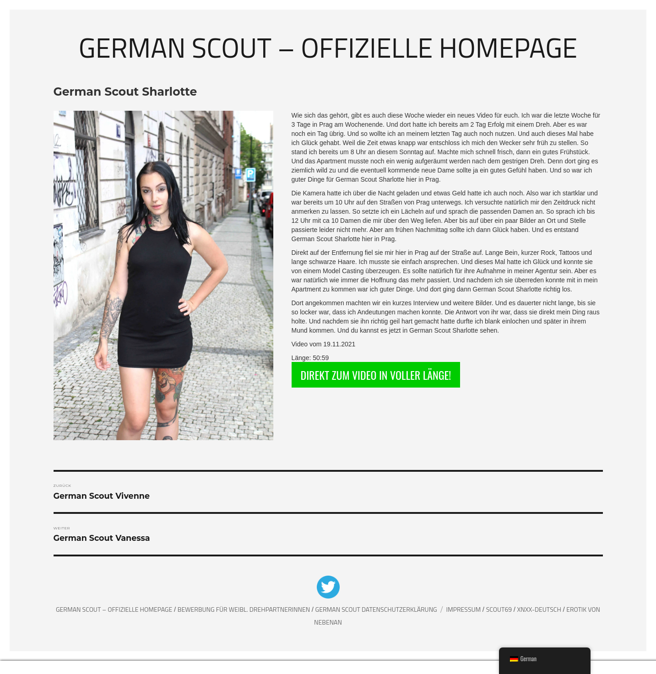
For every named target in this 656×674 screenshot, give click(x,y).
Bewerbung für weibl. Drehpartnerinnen (244, 609)
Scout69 (499, 609)
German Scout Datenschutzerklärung (376, 609)
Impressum (464, 609)
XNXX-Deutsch (540, 609)
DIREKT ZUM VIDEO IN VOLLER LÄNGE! (376, 375)
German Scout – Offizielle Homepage (328, 47)
